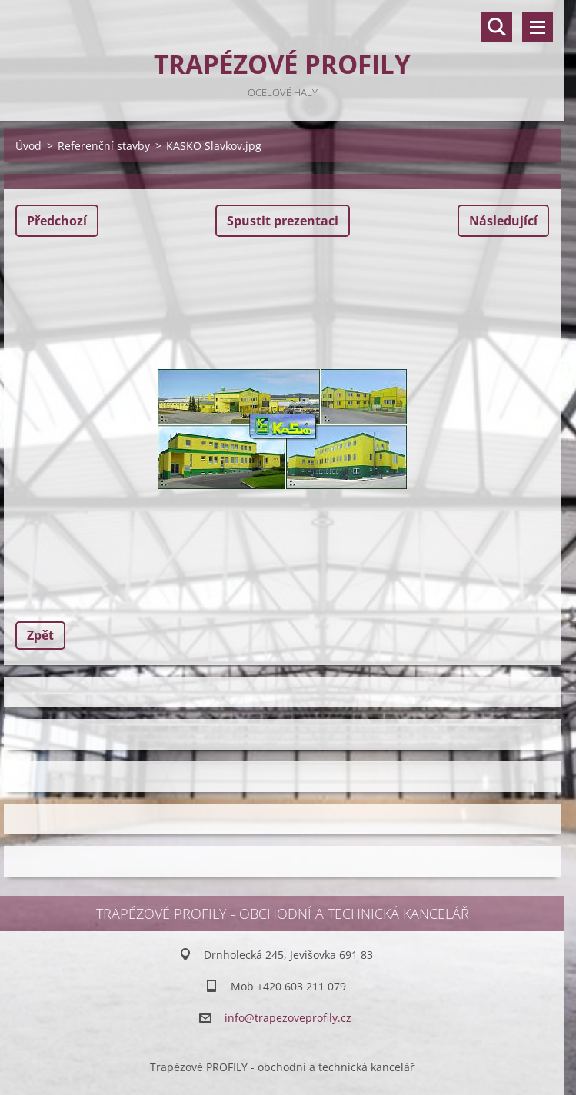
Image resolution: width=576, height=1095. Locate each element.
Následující (503, 220)
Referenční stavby (104, 145)
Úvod (28, 145)
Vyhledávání (496, 27)
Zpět (40, 635)
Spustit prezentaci (282, 220)
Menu (537, 27)
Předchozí (57, 220)
